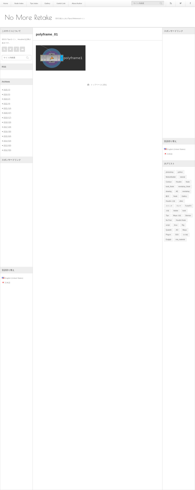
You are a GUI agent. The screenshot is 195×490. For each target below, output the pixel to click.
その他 (185, 235)
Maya (184, 230)
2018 (7, 122)
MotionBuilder (171, 177)
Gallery (45, 3)
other (181, 201)
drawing (168, 191)
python (180, 172)
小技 (167, 211)
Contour (169, 182)
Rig (183, 225)
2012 (7, 150)
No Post (169, 220)
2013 (7, 145)
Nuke (188, 182)
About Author (73, 3)
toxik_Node (170, 186)
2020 (7, 113)
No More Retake (28, 17)
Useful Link (58, 3)
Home (5, 3)
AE (177, 191)
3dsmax (188, 215)
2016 (7, 131)
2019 (7, 117)
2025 (7, 90)
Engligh (168, 239)
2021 (7, 108)
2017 (7, 127)
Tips (167, 215)
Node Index (18, 3)
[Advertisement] (16, 215)
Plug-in (168, 235)
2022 (7, 104)
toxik (184, 211)
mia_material (180, 239)
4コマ (179, 206)
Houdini (179, 182)
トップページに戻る (99, 85)
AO (177, 230)
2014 (7, 141)
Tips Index (32, 3)
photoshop (169, 172)
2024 (7, 94)
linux (175, 225)
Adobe (175, 211)
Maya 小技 (177, 215)
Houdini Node (181, 220)
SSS (176, 235)
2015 (7, 136)
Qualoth (168, 230)
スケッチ (169, 206)
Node (175, 196)
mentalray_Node (184, 186)
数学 (167, 196)
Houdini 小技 (170, 201)
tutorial (182, 177)
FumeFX (188, 206)
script (168, 225)
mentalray (185, 191)
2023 (7, 99)
